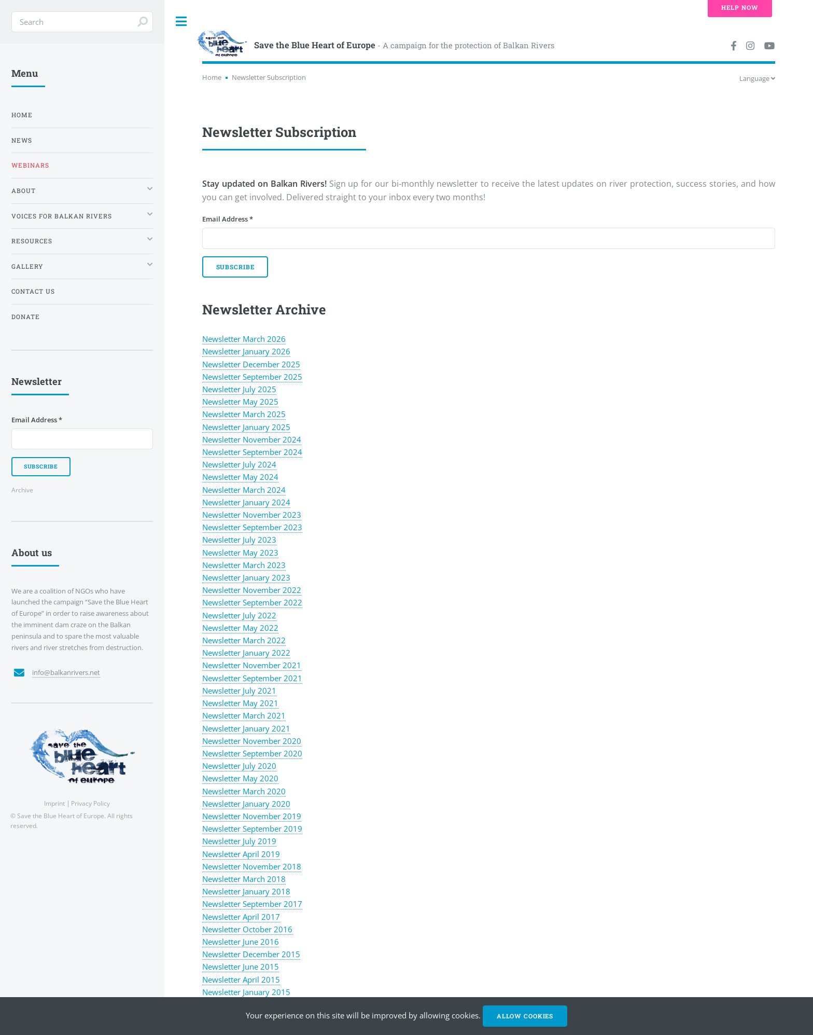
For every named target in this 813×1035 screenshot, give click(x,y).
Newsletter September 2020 (252, 753)
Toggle (181, 21)
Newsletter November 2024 (251, 439)
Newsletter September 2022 (252, 602)
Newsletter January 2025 (246, 427)
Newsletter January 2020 (246, 803)
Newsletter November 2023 (251, 514)
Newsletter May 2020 (240, 778)
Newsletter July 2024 (239, 464)
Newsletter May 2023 (240, 552)
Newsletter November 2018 (251, 866)
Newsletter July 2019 (239, 841)
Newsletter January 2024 (246, 502)
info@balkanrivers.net (66, 672)
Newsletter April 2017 (241, 917)
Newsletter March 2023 (244, 565)
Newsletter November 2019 (251, 816)
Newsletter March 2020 (244, 791)
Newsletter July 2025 (239, 389)
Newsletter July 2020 (239, 766)
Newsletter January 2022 (246, 652)
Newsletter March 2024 (244, 490)
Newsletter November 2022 (251, 590)
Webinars (30, 165)
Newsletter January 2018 (246, 891)
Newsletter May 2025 (240, 401)
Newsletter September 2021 (252, 678)
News (21, 140)
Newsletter (221, 904)
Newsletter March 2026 (244, 339)
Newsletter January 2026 (246, 351)
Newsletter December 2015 (251, 954)
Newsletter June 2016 (240, 941)
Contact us (33, 291)
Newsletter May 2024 (240, 477)
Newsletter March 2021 (244, 715)
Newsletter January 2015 (246, 992)
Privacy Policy (90, 803)
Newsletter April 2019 (241, 854)
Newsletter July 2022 (239, 615)
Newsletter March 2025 (244, 414)
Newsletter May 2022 (240, 628)
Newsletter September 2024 (252, 452)
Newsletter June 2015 (240, 966)
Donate (25, 317)
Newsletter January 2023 (246, 577)
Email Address (227, 219)
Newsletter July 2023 (239, 539)
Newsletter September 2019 (252, 828)
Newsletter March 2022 (244, 640)
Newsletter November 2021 (251, 665)
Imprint (54, 803)
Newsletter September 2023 (252, 527)
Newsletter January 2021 (246, 728)
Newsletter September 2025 (252, 376)
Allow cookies (525, 1016)
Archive (22, 490)
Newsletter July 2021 (239, 690)
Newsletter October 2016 (247, 929)
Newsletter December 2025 (251, 364)
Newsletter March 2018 (244, 879)
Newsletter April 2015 (241, 979)
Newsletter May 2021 (240, 703)
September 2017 (271, 904)
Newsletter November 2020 (251, 741)
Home (211, 77)
